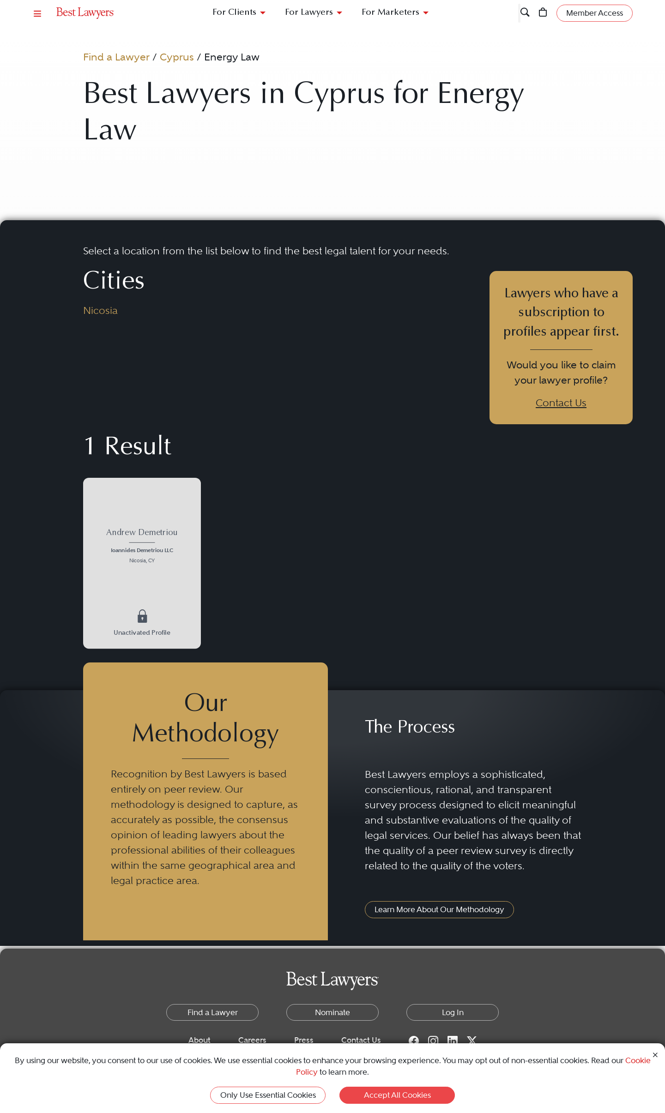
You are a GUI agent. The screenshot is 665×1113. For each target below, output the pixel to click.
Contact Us (561, 403)
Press (304, 1040)
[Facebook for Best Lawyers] (414, 1041)
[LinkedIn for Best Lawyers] (452, 1041)
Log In (453, 1012)
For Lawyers (309, 12)
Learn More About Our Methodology (439, 909)
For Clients (234, 12)
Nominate (332, 1012)
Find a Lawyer (116, 57)
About (199, 1040)
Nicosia (100, 310)
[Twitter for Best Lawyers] (472, 1041)
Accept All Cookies (397, 1095)
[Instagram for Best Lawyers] (433, 1041)
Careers (252, 1040)
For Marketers (390, 12)
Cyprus (177, 57)
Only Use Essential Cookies (268, 1095)
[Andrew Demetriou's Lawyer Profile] (142, 547)
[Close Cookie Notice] (655, 1054)
